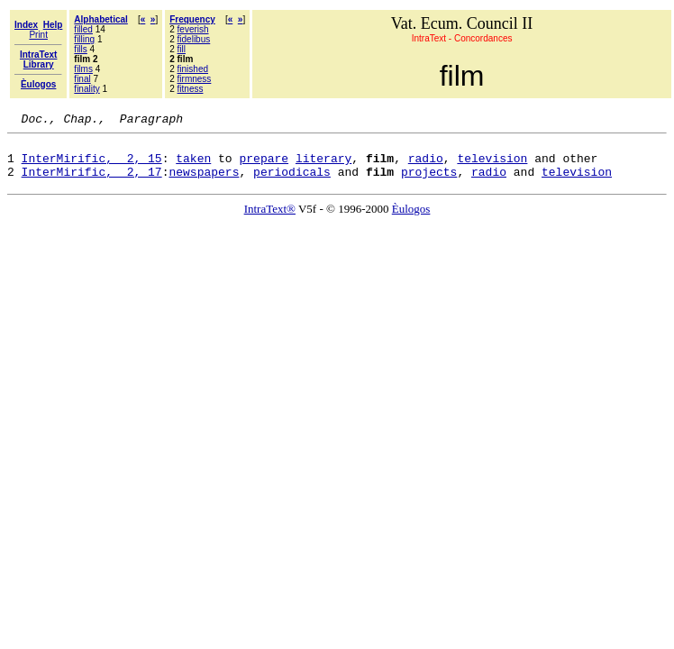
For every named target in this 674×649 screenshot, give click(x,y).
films (83, 69)
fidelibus (194, 39)
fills (80, 49)
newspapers (203, 182)
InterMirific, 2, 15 (92, 166)
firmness (195, 79)
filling (84, 39)
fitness (191, 89)
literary (323, 166)
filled (83, 29)
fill (182, 49)
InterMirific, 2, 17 (92, 182)
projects (429, 182)
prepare (263, 166)
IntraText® (270, 219)
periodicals (292, 182)
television (492, 166)
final (82, 79)
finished (193, 69)
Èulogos (411, 219)
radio (425, 166)
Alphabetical (100, 19)
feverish (193, 29)
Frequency (192, 19)
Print (38, 35)
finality (86, 89)
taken (193, 166)
